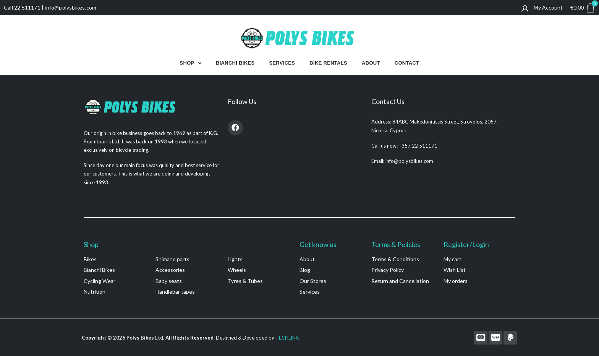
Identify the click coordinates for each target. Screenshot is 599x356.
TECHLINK (287, 338)
